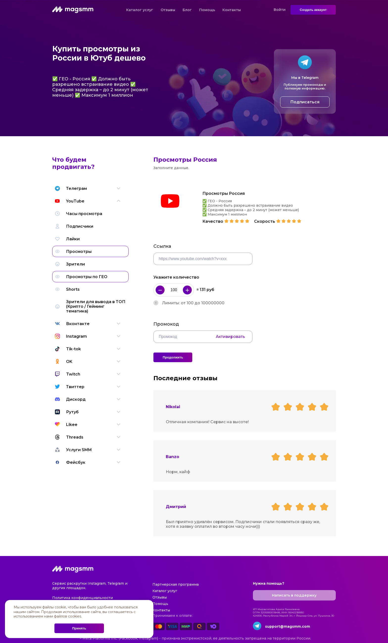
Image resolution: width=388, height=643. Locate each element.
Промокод (166, 324)
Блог (187, 10)
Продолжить (173, 357)
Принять (79, 628)
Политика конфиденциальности (82, 598)
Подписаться (304, 102)
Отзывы (168, 10)
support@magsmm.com (287, 626)
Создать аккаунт (313, 10)
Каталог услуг (139, 10)
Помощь (207, 10)
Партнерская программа (175, 584)
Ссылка (162, 246)
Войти (280, 9)
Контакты (231, 10)
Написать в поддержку (294, 595)
